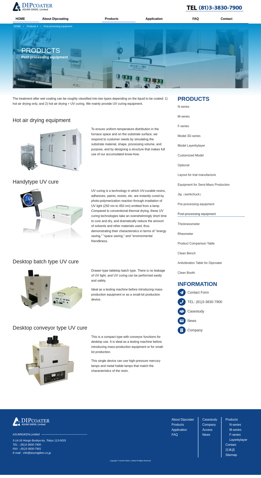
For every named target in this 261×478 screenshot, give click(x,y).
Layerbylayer (238, 439)
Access (207, 429)
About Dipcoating (55, 18)
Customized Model (191, 155)
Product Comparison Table (196, 243)
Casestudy (196, 311)
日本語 (230, 449)
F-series (183, 126)
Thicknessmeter (189, 224)
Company (195, 330)
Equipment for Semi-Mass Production (204, 184)
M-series (184, 116)
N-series (184, 106)
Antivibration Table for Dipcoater (200, 263)
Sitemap (231, 455)
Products (111, 18)
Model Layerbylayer (191, 145)
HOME (20, 18)
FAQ (195, 18)
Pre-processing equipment (196, 204)
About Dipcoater (183, 419)
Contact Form (198, 292)
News (192, 321)
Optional (184, 165)
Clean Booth (186, 272)
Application (154, 18)
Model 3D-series (189, 136)
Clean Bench (187, 253)
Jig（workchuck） (190, 194)
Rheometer (185, 233)
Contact (227, 18)
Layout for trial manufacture (197, 174)
